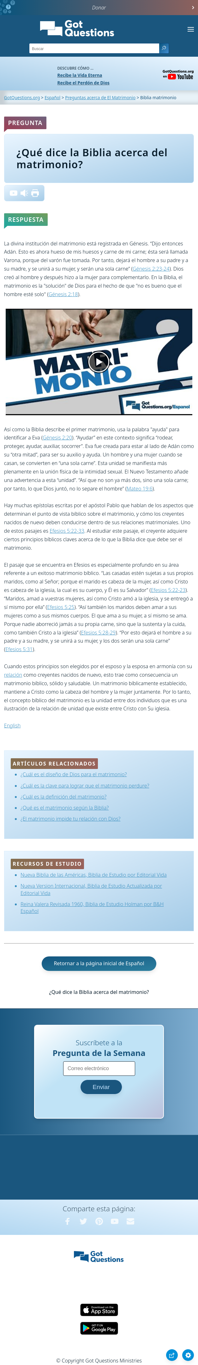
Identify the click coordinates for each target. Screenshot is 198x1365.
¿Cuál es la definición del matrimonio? (63, 796)
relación (13, 674)
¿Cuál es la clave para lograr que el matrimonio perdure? (85, 785)
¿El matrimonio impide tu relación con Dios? (70, 818)
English (12, 725)
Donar (99, 7)
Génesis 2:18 (63, 294)
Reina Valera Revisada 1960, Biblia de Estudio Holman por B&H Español (92, 908)
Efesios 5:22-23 (168, 590)
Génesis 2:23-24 (151, 268)
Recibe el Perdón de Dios (83, 83)
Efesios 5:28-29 (98, 632)
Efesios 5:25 (60, 607)
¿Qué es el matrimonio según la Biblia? (65, 807)
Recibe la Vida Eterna (79, 75)
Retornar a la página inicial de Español (99, 963)
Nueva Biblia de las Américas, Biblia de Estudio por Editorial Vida (94, 874)
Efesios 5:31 (19, 649)
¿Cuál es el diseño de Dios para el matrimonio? (74, 774)
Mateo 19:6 (140, 488)
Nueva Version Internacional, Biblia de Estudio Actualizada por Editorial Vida (91, 889)
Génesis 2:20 (57, 437)
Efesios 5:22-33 (67, 530)
